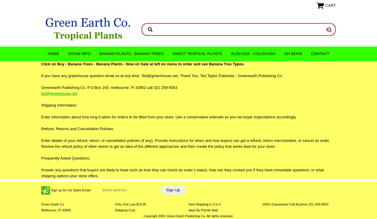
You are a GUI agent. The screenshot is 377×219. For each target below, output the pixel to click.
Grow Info (79, 54)
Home (53, 54)
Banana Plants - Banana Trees (132, 54)
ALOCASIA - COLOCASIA (253, 54)
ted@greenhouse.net (59, 93)
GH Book (293, 54)
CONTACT (320, 54)
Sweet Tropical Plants (197, 54)
